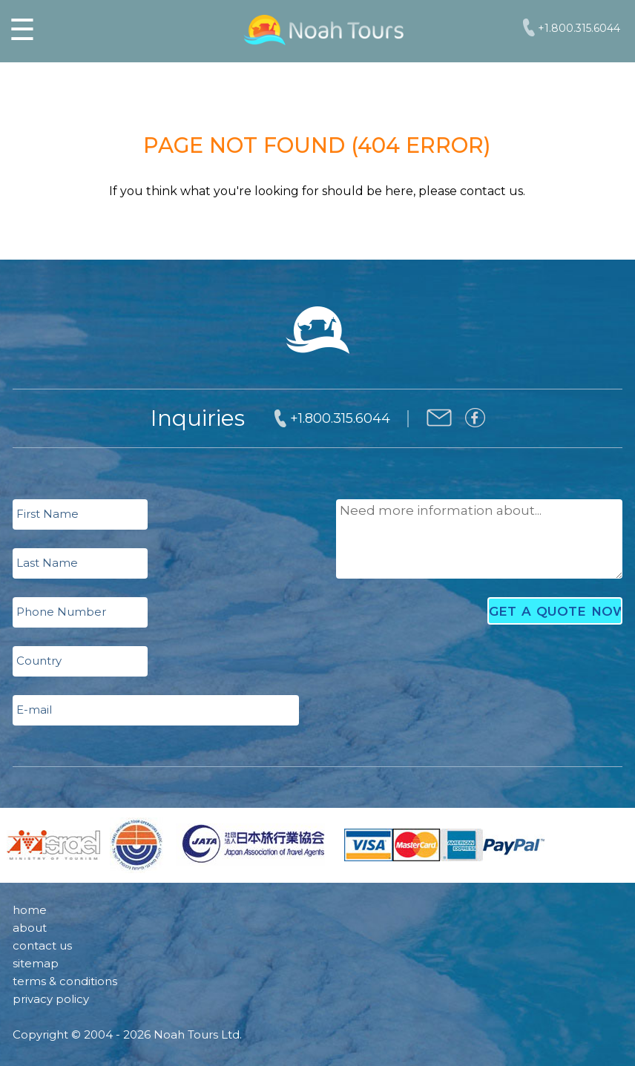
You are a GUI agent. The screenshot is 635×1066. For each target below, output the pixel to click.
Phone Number (61, 611)
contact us (42, 945)
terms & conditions (65, 981)
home (30, 910)
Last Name (47, 562)
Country (39, 660)
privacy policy (51, 999)
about (30, 928)
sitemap (36, 963)
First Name (47, 513)
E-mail (34, 709)
